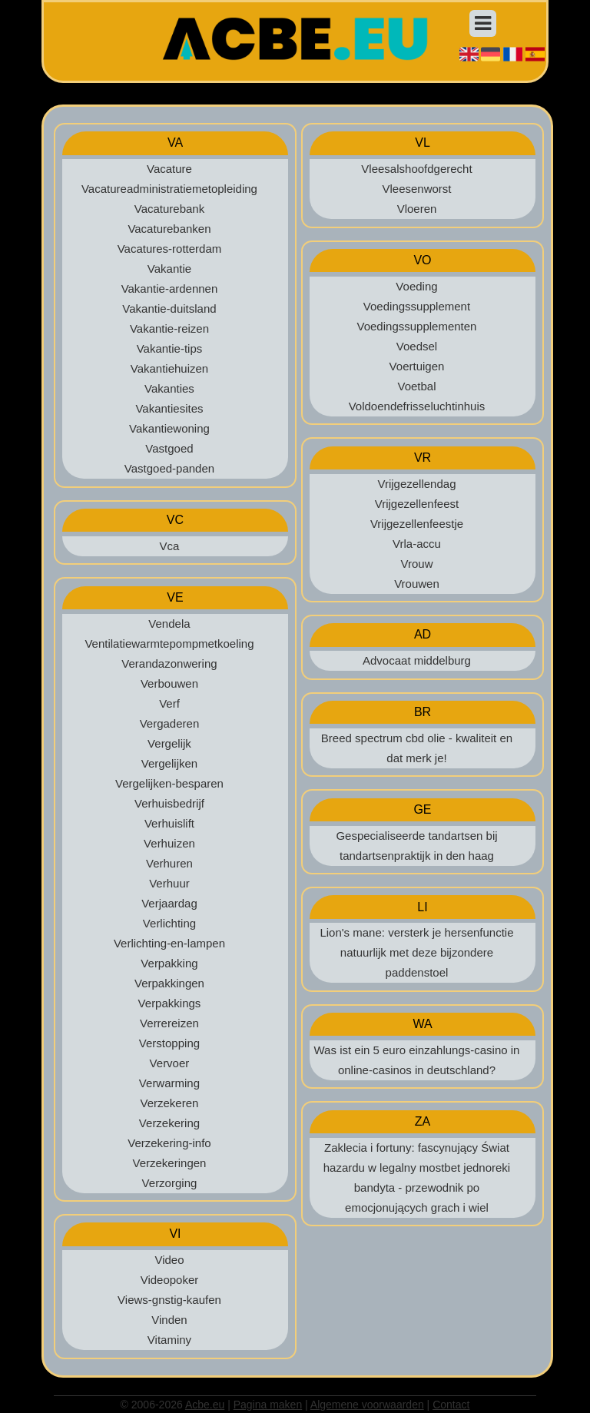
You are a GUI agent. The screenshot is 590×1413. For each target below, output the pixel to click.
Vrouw (417, 563)
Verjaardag (169, 903)
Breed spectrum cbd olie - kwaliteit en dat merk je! (416, 748)
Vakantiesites (169, 408)
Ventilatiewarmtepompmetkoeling (169, 643)
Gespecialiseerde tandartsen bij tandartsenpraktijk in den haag (416, 845)
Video (169, 1259)
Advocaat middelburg (417, 660)
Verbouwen (169, 683)
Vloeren (417, 208)
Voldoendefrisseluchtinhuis (417, 406)
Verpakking (169, 963)
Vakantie (169, 268)
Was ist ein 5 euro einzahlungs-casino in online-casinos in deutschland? (417, 1059)
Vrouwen (416, 583)
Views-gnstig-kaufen (169, 1299)
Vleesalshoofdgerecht (416, 168)
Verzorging (169, 1182)
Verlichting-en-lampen (169, 943)
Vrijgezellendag (416, 483)
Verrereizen (169, 1023)
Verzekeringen (170, 1162)
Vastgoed (169, 448)
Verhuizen (169, 843)
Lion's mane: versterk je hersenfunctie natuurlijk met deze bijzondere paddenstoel (416, 952)
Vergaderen (170, 723)
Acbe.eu (204, 1404)
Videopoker (170, 1279)
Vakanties (169, 388)
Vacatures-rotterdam (170, 248)
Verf (169, 703)
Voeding (416, 286)
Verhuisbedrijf (169, 803)
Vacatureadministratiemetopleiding (169, 188)
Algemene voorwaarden (367, 1404)
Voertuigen (417, 366)
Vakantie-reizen (169, 328)
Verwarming (169, 1083)
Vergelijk (169, 743)
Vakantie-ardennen (169, 288)
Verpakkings (169, 1003)
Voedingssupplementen (417, 326)
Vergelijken (169, 763)
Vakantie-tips (170, 348)
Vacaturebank (169, 208)
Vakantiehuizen (169, 368)
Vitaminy (169, 1339)
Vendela (169, 623)
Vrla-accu (417, 543)
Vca (170, 545)
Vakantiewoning (169, 428)
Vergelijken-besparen (169, 783)
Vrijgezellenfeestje (416, 523)
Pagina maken (268, 1404)
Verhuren (169, 863)
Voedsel (416, 346)
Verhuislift (169, 823)
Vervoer (170, 1063)
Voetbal (416, 386)
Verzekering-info (169, 1142)
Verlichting (169, 923)
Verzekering (169, 1122)
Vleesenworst (416, 188)
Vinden (169, 1319)
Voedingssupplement (416, 306)
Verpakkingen (169, 983)
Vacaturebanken (169, 228)
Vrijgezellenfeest (417, 503)
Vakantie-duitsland (169, 308)
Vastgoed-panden (169, 468)
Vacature (169, 168)
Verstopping (169, 1043)
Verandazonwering (169, 663)
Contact (451, 1404)
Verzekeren (170, 1103)
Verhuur (169, 883)
